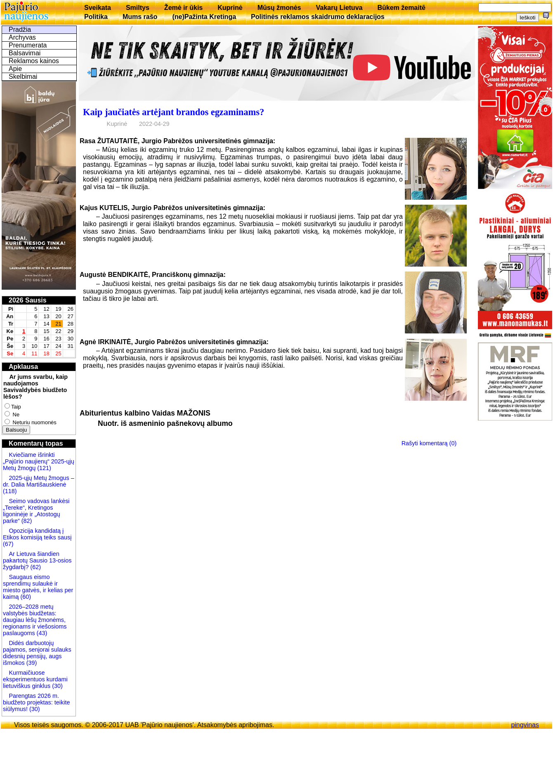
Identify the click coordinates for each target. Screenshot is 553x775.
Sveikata (97, 7)
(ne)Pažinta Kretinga (204, 16)
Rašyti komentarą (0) (429, 442)
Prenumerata (28, 45)
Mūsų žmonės (279, 7)
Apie (15, 68)
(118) (10, 491)
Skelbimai (23, 76)
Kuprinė (229, 7)
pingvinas (525, 724)
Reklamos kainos (34, 60)
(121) (44, 468)
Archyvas (22, 37)
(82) (26, 520)
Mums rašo (140, 16)
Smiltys (137, 7)
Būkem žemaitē (401, 7)
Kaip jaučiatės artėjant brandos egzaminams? (173, 112)
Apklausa (23, 366)
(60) (25, 596)
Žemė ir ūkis (183, 7)
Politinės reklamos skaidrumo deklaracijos (318, 16)
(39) (31, 662)
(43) (41, 633)
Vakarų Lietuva (339, 7)
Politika (96, 16)
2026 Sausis (28, 300)
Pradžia (20, 29)
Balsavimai (24, 53)
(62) (34, 567)
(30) (56, 686)
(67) (8, 544)
